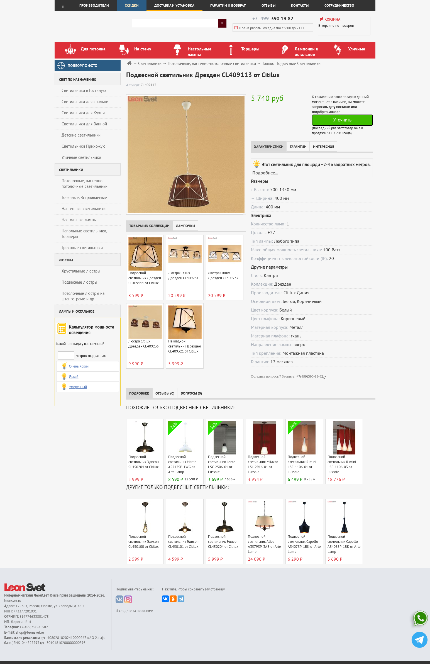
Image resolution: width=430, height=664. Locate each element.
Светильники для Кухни (83, 112)
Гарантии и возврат (228, 5)
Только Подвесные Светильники (291, 63)
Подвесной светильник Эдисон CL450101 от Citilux (183, 541)
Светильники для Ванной (84, 124)
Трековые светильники (82, 247)
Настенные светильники (84, 208)
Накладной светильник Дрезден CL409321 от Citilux (184, 346)
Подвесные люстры (79, 282)
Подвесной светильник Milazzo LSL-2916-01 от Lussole (263, 464)
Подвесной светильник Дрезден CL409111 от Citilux (144, 278)
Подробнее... (265, 173)
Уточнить (342, 120)
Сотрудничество (339, 5)
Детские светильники (81, 135)
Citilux (290, 292)
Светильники (150, 63)
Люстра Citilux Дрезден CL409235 (143, 344)
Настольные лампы (79, 219)
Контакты (300, 5)
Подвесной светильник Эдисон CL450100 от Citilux (143, 541)
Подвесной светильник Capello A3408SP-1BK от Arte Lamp (344, 544)
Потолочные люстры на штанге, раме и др (83, 296)
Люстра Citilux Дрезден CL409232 (223, 275)
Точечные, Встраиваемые (84, 197)
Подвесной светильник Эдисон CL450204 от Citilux (143, 462)
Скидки (132, 5)
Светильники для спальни (85, 101)
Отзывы (268, 5)
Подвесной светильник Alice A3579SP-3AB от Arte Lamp (264, 544)
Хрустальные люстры (81, 271)
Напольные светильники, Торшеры (84, 233)
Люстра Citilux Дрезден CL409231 (183, 275)
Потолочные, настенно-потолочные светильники (85, 183)
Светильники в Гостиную (84, 90)
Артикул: (133, 85)
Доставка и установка (174, 5)
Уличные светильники (81, 157)
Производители (94, 5)
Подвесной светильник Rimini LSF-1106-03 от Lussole (342, 464)
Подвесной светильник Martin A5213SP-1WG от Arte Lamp (182, 464)
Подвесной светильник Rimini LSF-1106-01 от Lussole (302, 464)
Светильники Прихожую (84, 146)
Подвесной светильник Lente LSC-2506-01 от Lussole (221, 464)
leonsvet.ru (12, 601)
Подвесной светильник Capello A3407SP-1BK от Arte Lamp (304, 544)
